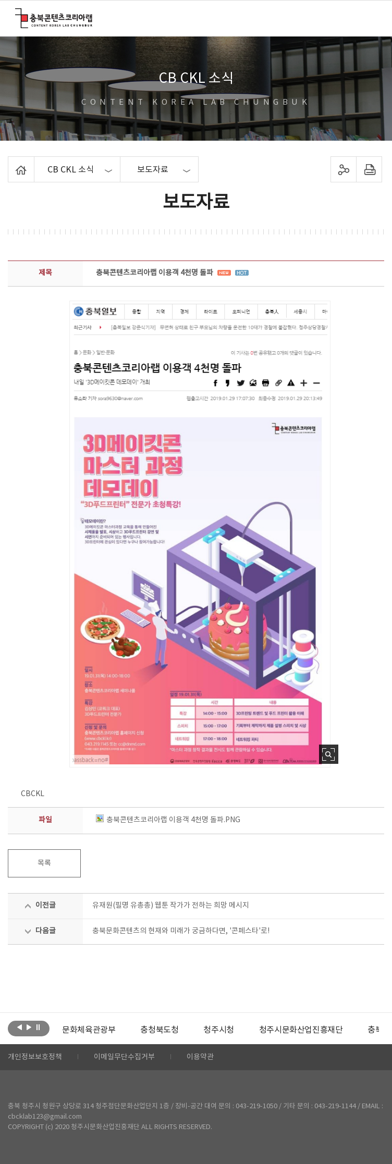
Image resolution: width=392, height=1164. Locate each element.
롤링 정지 (38, 1027)
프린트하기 (369, 169)
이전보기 (19, 1027)
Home (10, 163)
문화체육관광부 (88, 1030)
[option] (89, 1030)
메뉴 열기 (369, 17)
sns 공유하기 (343, 169)
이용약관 (200, 1057)
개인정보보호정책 (35, 1057)
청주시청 (218, 1030)
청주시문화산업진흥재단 (301, 1030)
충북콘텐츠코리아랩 (17, 14)
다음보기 (29, 1027)
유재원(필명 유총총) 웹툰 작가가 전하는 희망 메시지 (170, 905)
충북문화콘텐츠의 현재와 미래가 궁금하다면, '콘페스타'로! (181, 931)
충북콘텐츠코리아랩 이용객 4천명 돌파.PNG (168, 820)
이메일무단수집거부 (124, 1057)
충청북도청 (159, 1030)
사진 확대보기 (328, 754)
